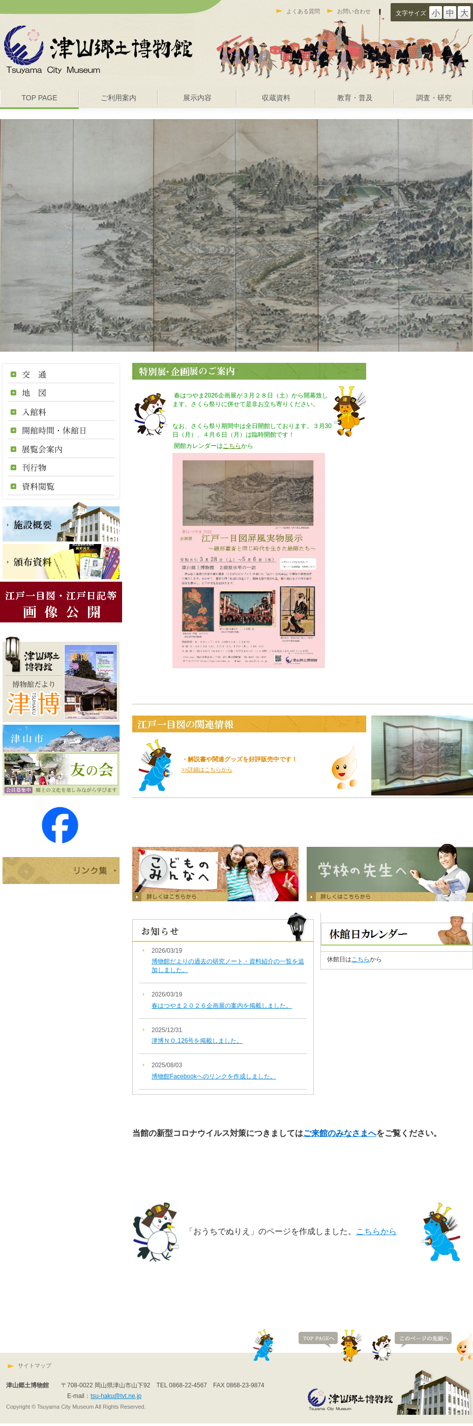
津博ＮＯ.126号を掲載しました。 (197, 1040)
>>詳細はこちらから (207, 769)
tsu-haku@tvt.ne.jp (116, 1396)
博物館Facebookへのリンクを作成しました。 (214, 1076)
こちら (232, 445)
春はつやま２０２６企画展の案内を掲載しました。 (222, 1005)
